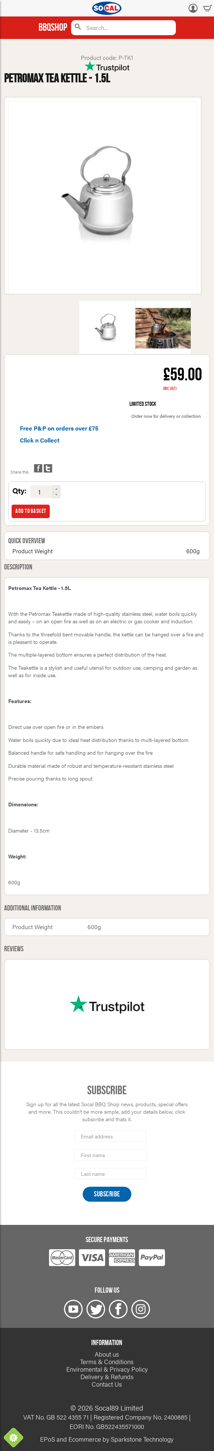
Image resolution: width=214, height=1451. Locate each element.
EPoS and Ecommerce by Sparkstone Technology (107, 1439)
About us (107, 1354)
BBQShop (53, 27)
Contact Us (107, 1383)
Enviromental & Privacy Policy (107, 1369)
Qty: (19, 490)
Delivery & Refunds (107, 1376)
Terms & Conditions (107, 1361)
